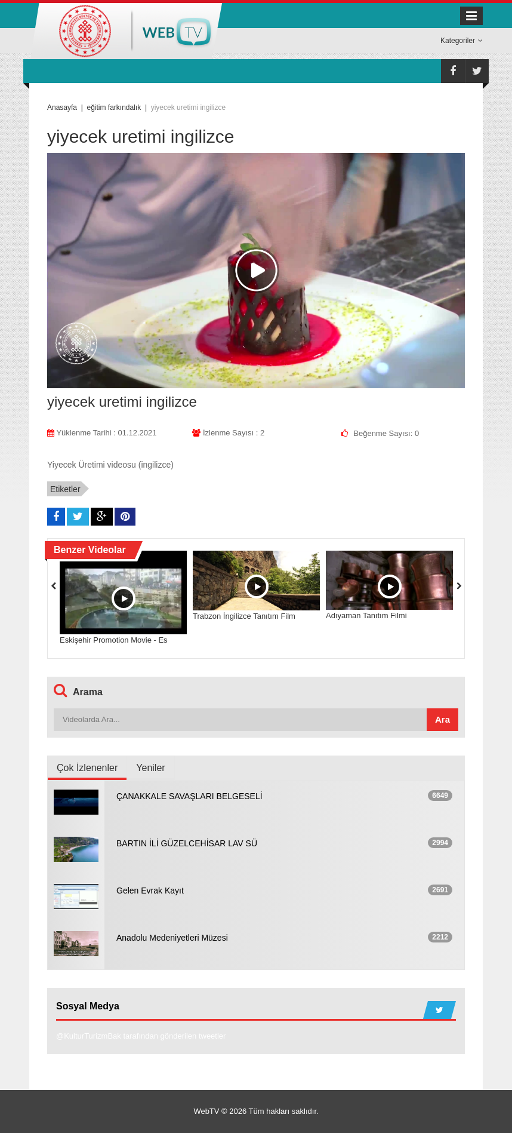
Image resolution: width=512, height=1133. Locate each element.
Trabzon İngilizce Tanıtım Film (244, 616)
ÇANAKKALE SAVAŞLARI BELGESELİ (189, 796)
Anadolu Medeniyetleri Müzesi (172, 937)
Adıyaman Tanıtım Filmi (366, 615)
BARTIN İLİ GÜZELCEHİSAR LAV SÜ (186, 843)
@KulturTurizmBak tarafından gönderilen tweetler (141, 1035)
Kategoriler (461, 40)
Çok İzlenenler (87, 768)
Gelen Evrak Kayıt (150, 890)
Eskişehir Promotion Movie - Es (114, 639)
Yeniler (150, 768)
